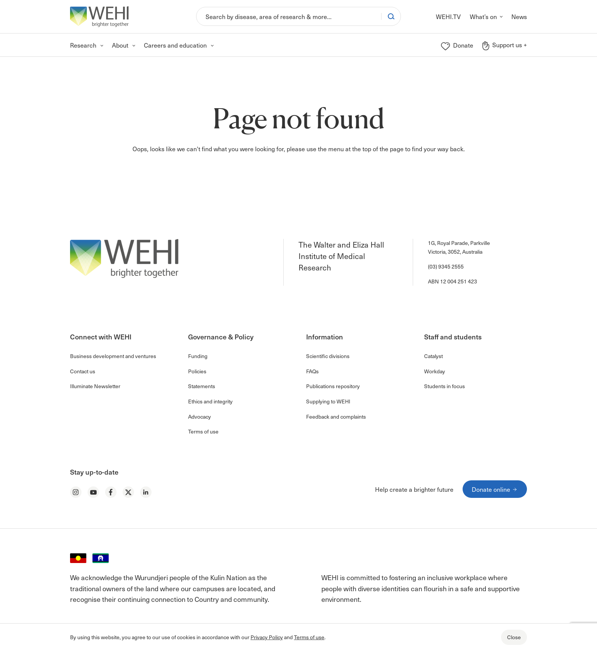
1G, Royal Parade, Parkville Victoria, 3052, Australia (459, 247)
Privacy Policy (267, 637)
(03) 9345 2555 (446, 266)
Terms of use (309, 637)
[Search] (288, 16)
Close (514, 637)
